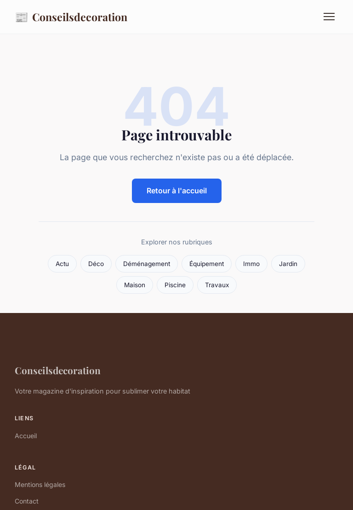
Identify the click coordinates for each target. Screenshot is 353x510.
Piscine (175, 285)
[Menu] (329, 16)
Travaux (217, 285)
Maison (134, 285)
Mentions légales (40, 484)
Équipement (206, 263)
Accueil (26, 436)
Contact (27, 501)
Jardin (288, 263)
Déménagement (146, 263)
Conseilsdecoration (71, 16)
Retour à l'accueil (177, 190)
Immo (251, 263)
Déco (96, 263)
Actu (62, 263)
